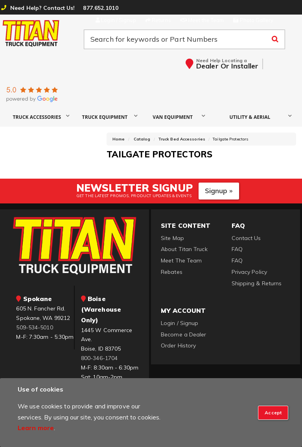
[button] (40, 117)
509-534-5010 (34, 327)
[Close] (273, 413)
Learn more (36, 428)
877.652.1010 (100, 7)
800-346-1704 (99, 358)
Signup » (219, 191)
